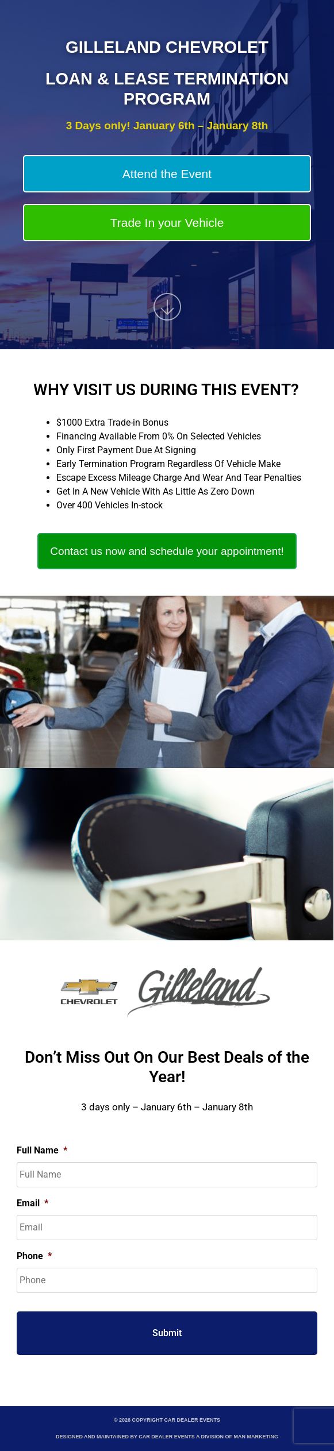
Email (32, 1203)
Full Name (42, 1150)
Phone (34, 1256)
